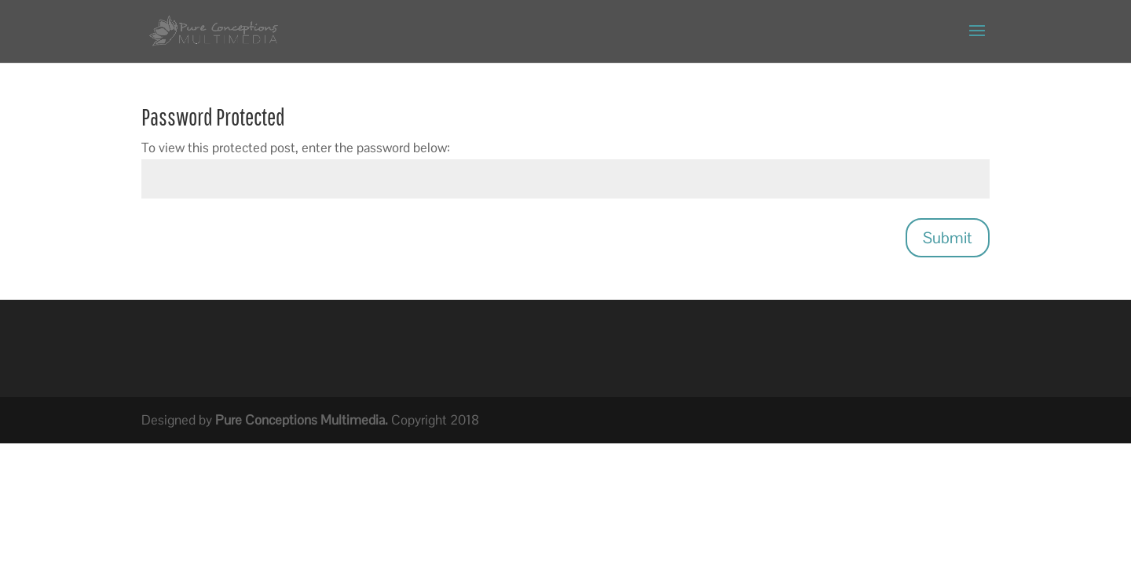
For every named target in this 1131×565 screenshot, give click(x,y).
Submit (947, 238)
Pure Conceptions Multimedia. (301, 419)
